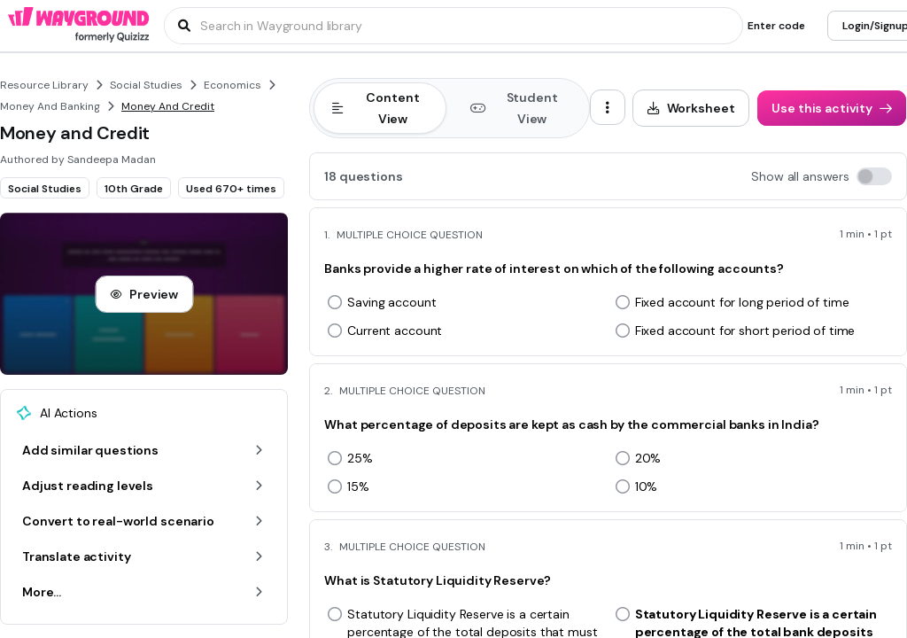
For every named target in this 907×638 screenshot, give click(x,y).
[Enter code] (776, 26)
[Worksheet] (691, 108)
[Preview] (144, 294)
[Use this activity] (831, 108)
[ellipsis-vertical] (607, 107)
